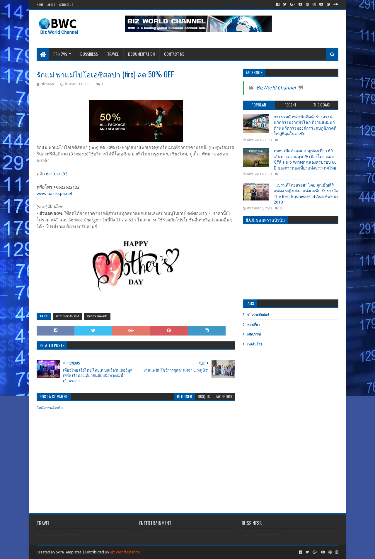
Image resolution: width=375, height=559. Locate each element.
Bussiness (89, 54)
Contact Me (174, 54)
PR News (60, 54)
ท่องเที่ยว (253, 325)
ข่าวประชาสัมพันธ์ (67, 316)
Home (40, 4)
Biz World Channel (125, 552)
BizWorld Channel (276, 88)
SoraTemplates (68, 552)
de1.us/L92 (56, 174)
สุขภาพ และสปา (97, 316)
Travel (113, 54)
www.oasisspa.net (55, 193)
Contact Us (66, 4)
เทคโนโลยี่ (254, 344)
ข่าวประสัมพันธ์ (258, 315)
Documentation (141, 54)
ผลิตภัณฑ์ (254, 334)
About (51, 4)
